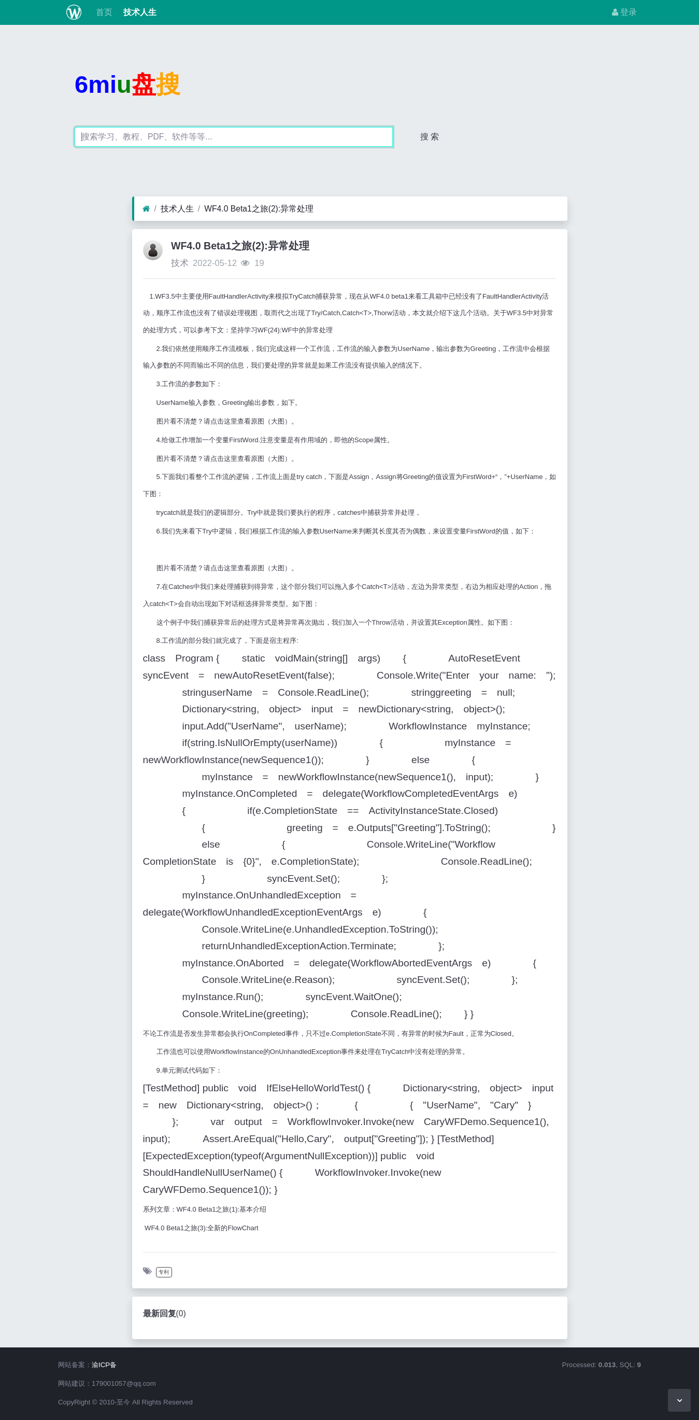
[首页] (146, 209)
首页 (103, 12)
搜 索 (429, 136)
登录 (624, 12)
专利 (164, 1272)
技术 (180, 263)
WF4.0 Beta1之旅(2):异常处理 (258, 208)
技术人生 (138, 12)
